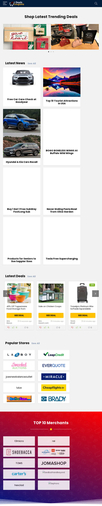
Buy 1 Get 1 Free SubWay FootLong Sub (51, 155)
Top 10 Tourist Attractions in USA (51, 96)
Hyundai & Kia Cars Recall (83, 112)
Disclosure (69, 500)
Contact (84, 500)
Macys (9, 264)
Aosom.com (44, 264)
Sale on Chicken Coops (50, 248)
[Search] (96, 3)
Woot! (72, 264)
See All (32, 63)
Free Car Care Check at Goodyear (18, 95)
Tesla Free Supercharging (51, 199)
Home (16, 500)
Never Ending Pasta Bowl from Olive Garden (84, 155)
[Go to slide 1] (48, 51)
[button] (6, 36)
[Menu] (5, 3)
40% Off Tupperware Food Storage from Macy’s (17, 250)
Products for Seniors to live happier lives (18, 200)
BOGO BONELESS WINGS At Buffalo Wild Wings (18, 155)
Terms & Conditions (35, 500)
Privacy (54, 500)
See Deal (19, 257)
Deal (8, 263)
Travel (72, 263)
